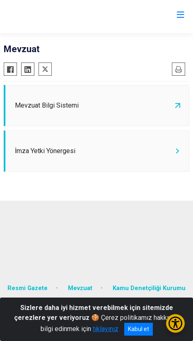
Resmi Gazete (27, 288)
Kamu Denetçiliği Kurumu (149, 288)
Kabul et (138, 329)
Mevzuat (80, 288)
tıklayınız (105, 329)
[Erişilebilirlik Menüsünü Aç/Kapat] (175, 323)
